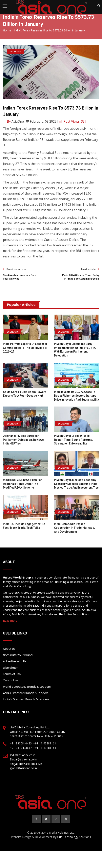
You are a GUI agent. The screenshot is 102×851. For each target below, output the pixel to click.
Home (7, 30)
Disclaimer (10, 668)
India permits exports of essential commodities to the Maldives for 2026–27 (25, 347)
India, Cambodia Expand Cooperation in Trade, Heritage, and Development (74, 527)
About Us (9, 649)
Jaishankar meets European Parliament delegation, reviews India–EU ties (23, 439)
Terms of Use (12, 674)
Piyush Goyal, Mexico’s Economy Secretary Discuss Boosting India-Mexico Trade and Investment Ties (76, 483)
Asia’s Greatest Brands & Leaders (26, 693)
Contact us (10, 680)
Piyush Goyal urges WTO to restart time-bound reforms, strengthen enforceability (73, 439)
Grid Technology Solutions (74, 837)
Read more (10, 620)
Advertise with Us (14, 661)
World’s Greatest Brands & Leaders (27, 687)
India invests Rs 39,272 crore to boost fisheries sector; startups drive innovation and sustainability (76, 395)
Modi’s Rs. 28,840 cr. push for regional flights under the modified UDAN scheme (22, 483)
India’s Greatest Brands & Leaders (26, 699)
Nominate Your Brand (17, 655)
